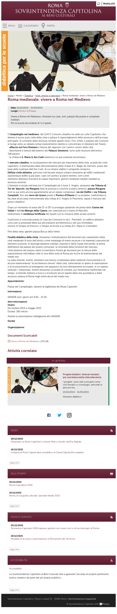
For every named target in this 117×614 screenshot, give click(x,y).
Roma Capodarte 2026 (20, 485)
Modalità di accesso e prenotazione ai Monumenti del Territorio (43, 538)
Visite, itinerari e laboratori (47, 95)
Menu (11, 25)
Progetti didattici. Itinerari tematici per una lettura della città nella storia (82, 376)
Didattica (29, 95)
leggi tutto (14, 463)
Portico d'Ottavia (27, 111)
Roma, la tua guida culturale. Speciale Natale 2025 (34, 495)
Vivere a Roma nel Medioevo (25, 341)
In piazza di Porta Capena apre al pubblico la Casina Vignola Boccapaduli (47, 452)
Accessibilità (15, 568)
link (107, 402)
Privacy (106, 604)
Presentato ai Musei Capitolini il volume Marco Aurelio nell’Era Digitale (46, 441)
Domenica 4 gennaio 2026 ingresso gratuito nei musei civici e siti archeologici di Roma (55, 528)
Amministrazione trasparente (82, 599)
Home (11, 95)
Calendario (31, 25)
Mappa (51, 25)
